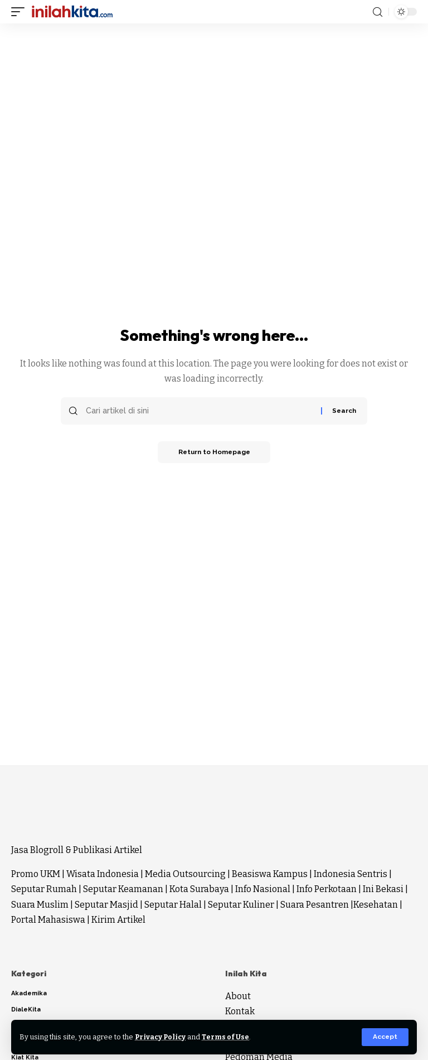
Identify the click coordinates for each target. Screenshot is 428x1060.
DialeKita (26, 1009)
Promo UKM (35, 874)
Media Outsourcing (185, 874)
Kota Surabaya (199, 889)
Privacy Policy (161, 1037)
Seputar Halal (173, 904)
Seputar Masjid (106, 904)
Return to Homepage (214, 452)
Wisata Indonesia (102, 874)
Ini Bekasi (383, 889)
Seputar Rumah (44, 889)
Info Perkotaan (326, 889)
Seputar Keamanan (123, 889)
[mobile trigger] (20, 11)
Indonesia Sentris (350, 874)
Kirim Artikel (118, 919)
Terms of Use (227, 1037)
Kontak (240, 1011)
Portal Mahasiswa (48, 919)
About (238, 996)
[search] (378, 12)
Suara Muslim (40, 904)
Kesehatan (375, 904)
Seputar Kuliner (241, 904)
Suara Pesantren (314, 904)
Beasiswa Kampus (270, 874)
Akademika (29, 993)
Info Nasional (262, 889)
